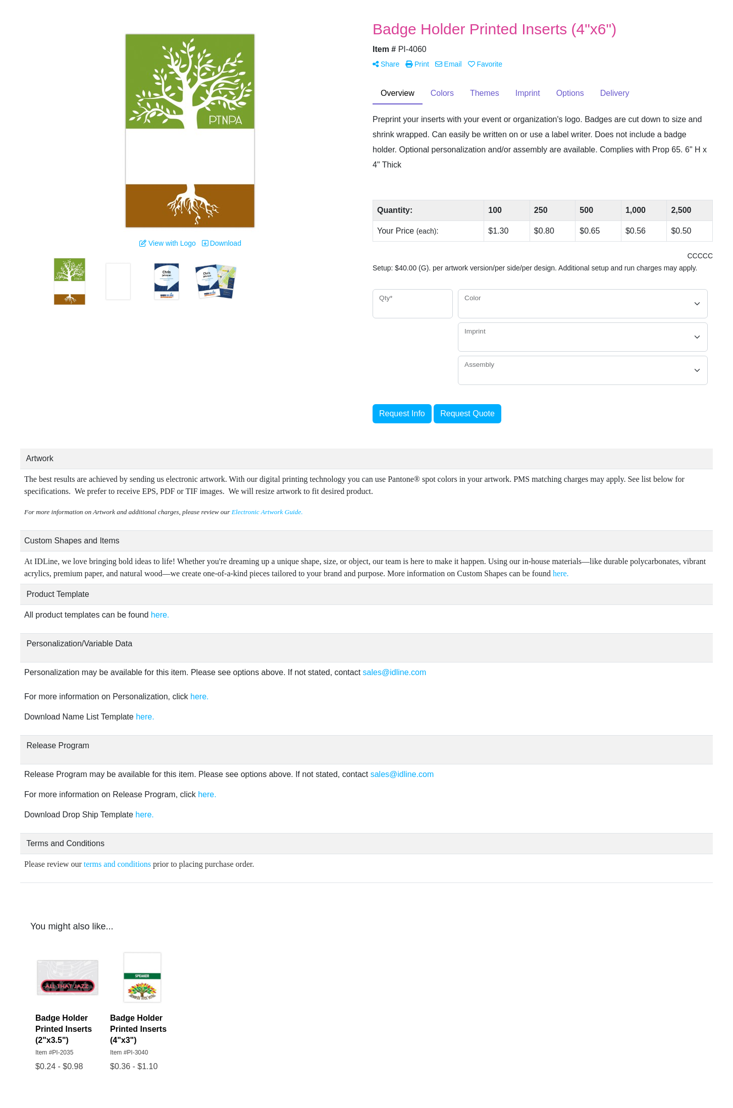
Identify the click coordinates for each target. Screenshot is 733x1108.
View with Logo (167, 243)
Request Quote (467, 413)
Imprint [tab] (527, 93)
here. (562, 573)
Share (386, 64)
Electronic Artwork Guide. (268, 512)
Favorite (485, 64)
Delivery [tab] (615, 93)
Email (448, 64)
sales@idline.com (395, 672)
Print (417, 64)
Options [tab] (570, 93)
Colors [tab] (442, 93)
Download (221, 243)
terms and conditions (117, 864)
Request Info (402, 413)
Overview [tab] (397, 93)
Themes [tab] (484, 93)
